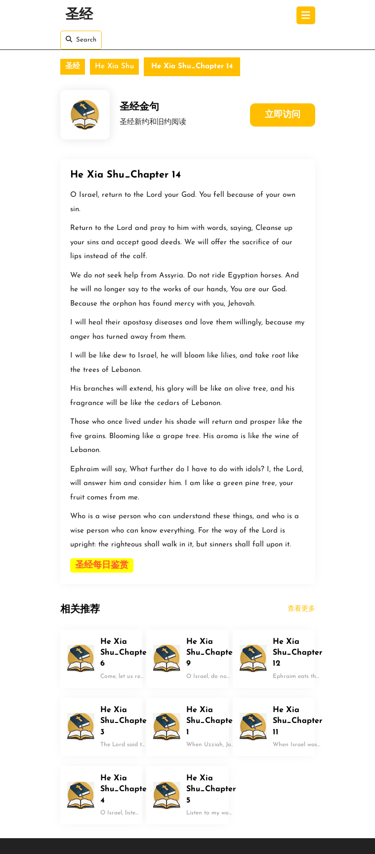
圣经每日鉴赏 (101, 565)
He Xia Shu (114, 66)
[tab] (305, 15)
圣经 (79, 15)
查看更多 (301, 609)
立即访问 (282, 115)
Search (81, 39)
